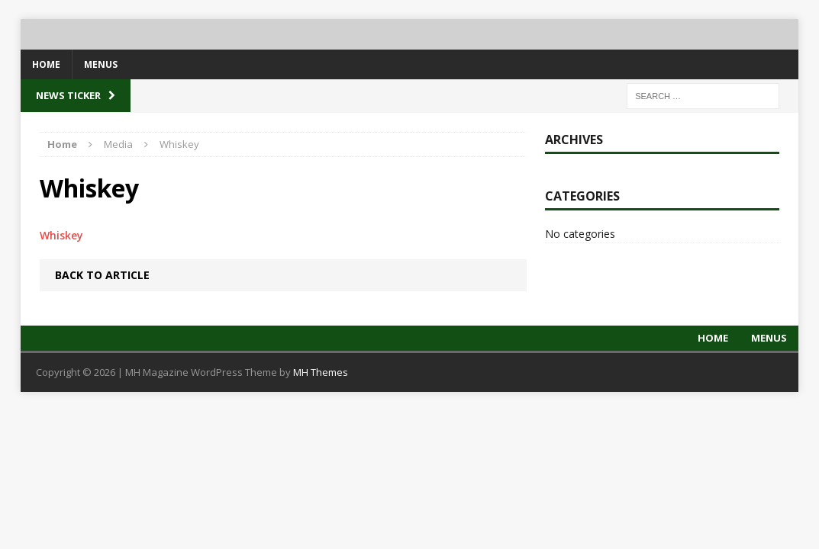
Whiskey (61, 235)
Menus (101, 64)
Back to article (102, 275)
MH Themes (320, 372)
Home (46, 64)
